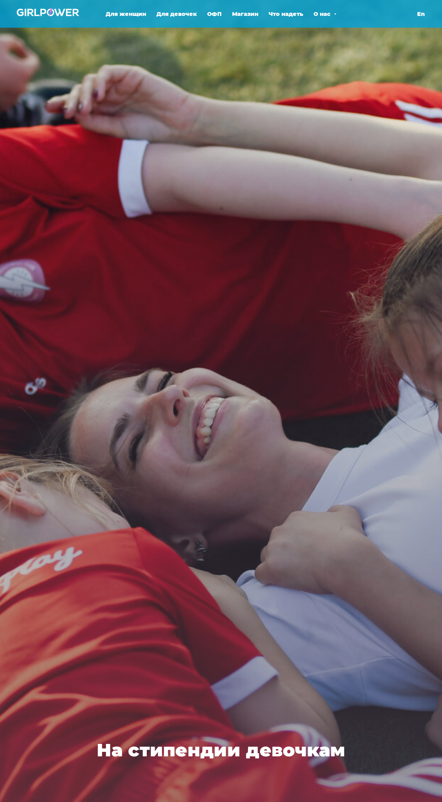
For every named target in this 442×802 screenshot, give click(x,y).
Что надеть (286, 14)
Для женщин (126, 14)
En (421, 14)
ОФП (214, 14)
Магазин (245, 14)
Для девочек (176, 14)
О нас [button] (323, 14)
